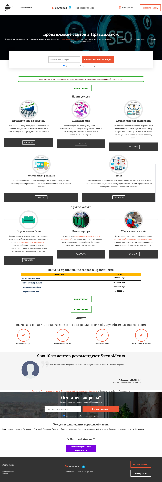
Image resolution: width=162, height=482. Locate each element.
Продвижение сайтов (49, 391)
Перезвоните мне (84, 7)
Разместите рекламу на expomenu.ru (81, 448)
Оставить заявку (150, 7)
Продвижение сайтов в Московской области (79, 391)
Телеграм (119, 79)
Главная (35, 391)
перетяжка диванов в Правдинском (30, 242)
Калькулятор (125, 7)
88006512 (61, 7)
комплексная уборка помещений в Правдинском (133, 239)
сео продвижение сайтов (70, 39)
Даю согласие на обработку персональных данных (81, 66)
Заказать (28, 142)
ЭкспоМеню (8, 464)
